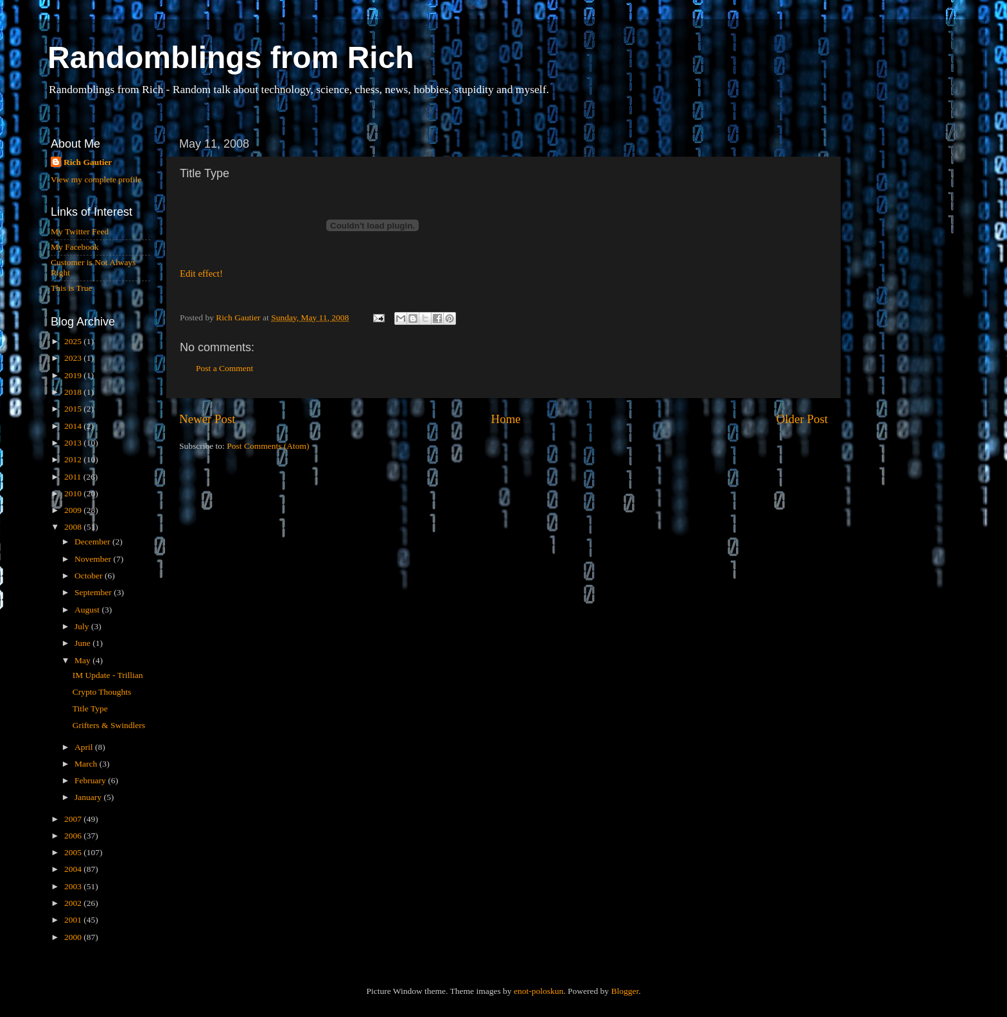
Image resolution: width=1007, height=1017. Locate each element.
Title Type (90, 708)
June (83, 643)
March (87, 764)
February (91, 780)
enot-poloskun (538, 991)
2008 (73, 527)
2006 (73, 835)
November (93, 559)
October (89, 575)
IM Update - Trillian (108, 675)
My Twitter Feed (80, 231)
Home (506, 419)
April (84, 747)
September (94, 592)
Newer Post (207, 419)
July (82, 626)
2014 (73, 426)
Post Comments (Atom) (268, 446)
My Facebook (75, 247)
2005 (73, 852)
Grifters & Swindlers (109, 725)
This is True (71, 288)
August (87, 609)
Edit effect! (201, 273)
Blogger (624, 991)
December (93, 541)
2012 (73, 459)
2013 (73, 443)
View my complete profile (96, 179)
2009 (73, 510)
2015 (73, 408)
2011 (73, 477)
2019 (73, 375)
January (88, 797)
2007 (73, 819)
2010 (73, 493)
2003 (73, 886)
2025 (73, 341)
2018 (73, 392)
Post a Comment (224, 368)
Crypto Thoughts (102, 692)
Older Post (802, 419)
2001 (73, 920)
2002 (73, 903)
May (83, 660)
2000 (73, 937)
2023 (73, 358)
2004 (73, 869)
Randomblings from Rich (231, 57)
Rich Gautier (88, 162)
